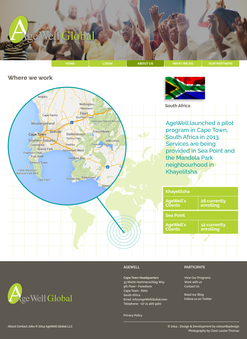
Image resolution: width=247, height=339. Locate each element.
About (12, 326)
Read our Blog (194, 294)
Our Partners (220, 63)
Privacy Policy (133, 315)
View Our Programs (197, 277)
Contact (22, 326)
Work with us (193, 282)
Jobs (31, 326)
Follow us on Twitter (198, 299)
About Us (145, 63)
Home (70, 63)
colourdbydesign (227, 326)
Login (107, 63)
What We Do (183, 63)
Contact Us (191, 286)
